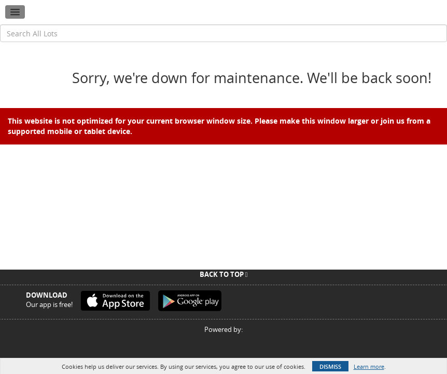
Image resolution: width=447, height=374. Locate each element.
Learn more (369, 366)
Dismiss (330, 366)
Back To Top (224, 274)
